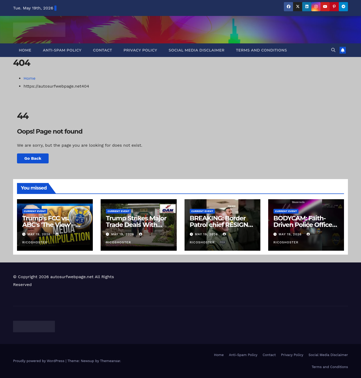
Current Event (35, 211)
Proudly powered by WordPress (39, 361)
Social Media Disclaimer (197, 50)
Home (25, 50)
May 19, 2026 (39, 234)
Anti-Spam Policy (62, 50)
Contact (102, 50)
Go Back (32, 158)
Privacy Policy (140, 50)
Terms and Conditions (261, 50)
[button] (333, 50)
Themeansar (110, 361)
